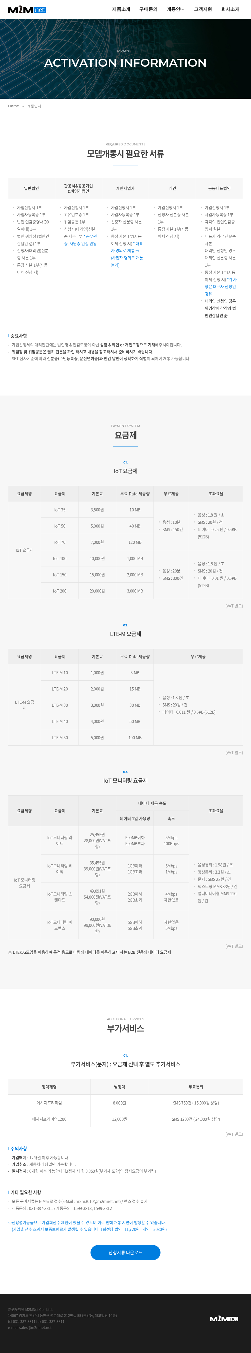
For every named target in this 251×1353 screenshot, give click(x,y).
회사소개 (230, 9)
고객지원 (203, 9)
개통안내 (175, 9)
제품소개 (121, 9)
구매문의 (148, 9)
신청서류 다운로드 (125, 1252)
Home (13, 106)
